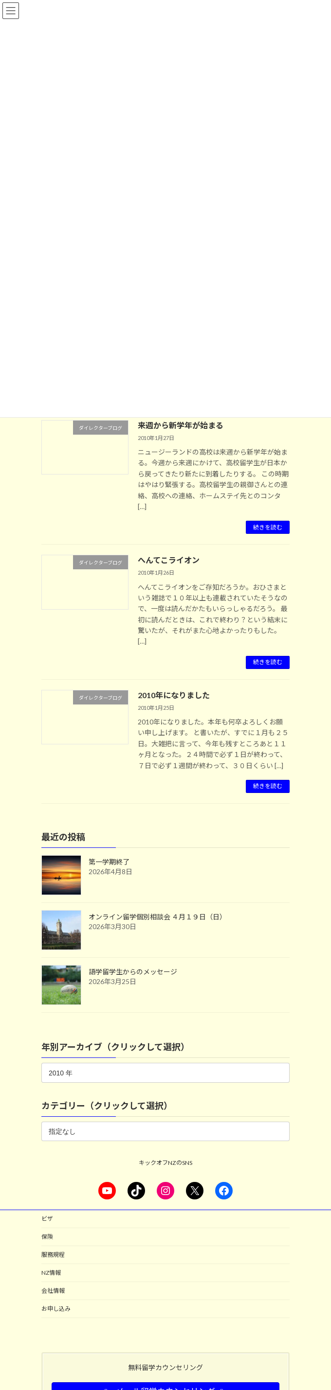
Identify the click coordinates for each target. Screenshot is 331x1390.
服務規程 (53, 1254)
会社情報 (53, 1290)
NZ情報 (51, 1272)
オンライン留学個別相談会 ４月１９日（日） (157, 917)
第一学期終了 (109, 862)
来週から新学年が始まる (180, 425)
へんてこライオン (169, 559)
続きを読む (267, 527)
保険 (47, 1236)
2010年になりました (174, 695)
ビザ (47, 1218)
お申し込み (56, 1308)
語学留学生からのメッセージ (133, 972)
